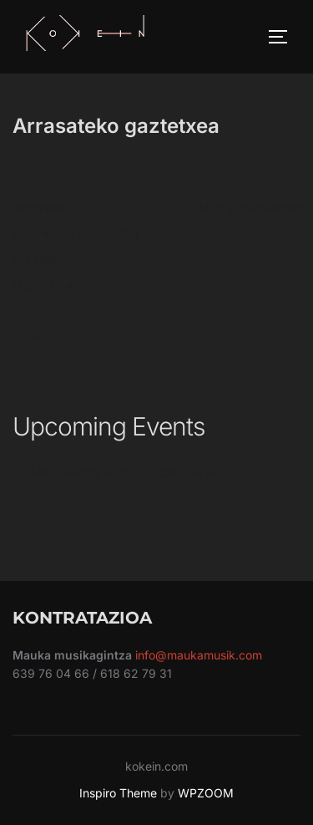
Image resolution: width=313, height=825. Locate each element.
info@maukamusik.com (198, 655)
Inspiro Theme (118, 793)
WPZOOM (206, 793)
